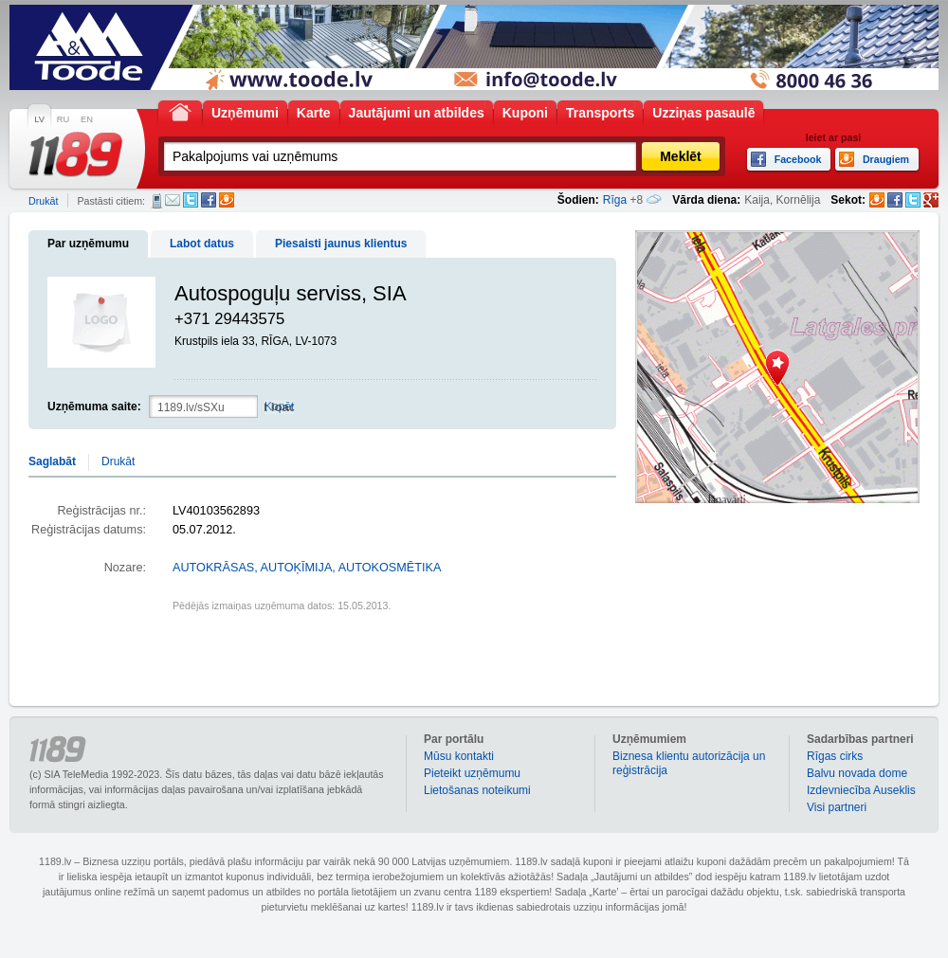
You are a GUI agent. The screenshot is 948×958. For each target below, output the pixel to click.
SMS (157, 200)
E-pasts (172, 200)
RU (63, 119)
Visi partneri (836, 807)
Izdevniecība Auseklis (861, 790)
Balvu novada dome (857, 773)
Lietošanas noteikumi (477, 790)
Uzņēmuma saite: (94, 406)
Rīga (615, 200)
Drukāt (43, 201)
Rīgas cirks (835, 756)
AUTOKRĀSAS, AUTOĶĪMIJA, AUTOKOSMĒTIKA (307, 567)
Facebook (208, 200)
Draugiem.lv (226, 200)
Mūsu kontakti (459, 756)
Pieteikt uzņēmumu (472, 773)
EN (87, 119)
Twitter (190, 200)
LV (39, 119)
